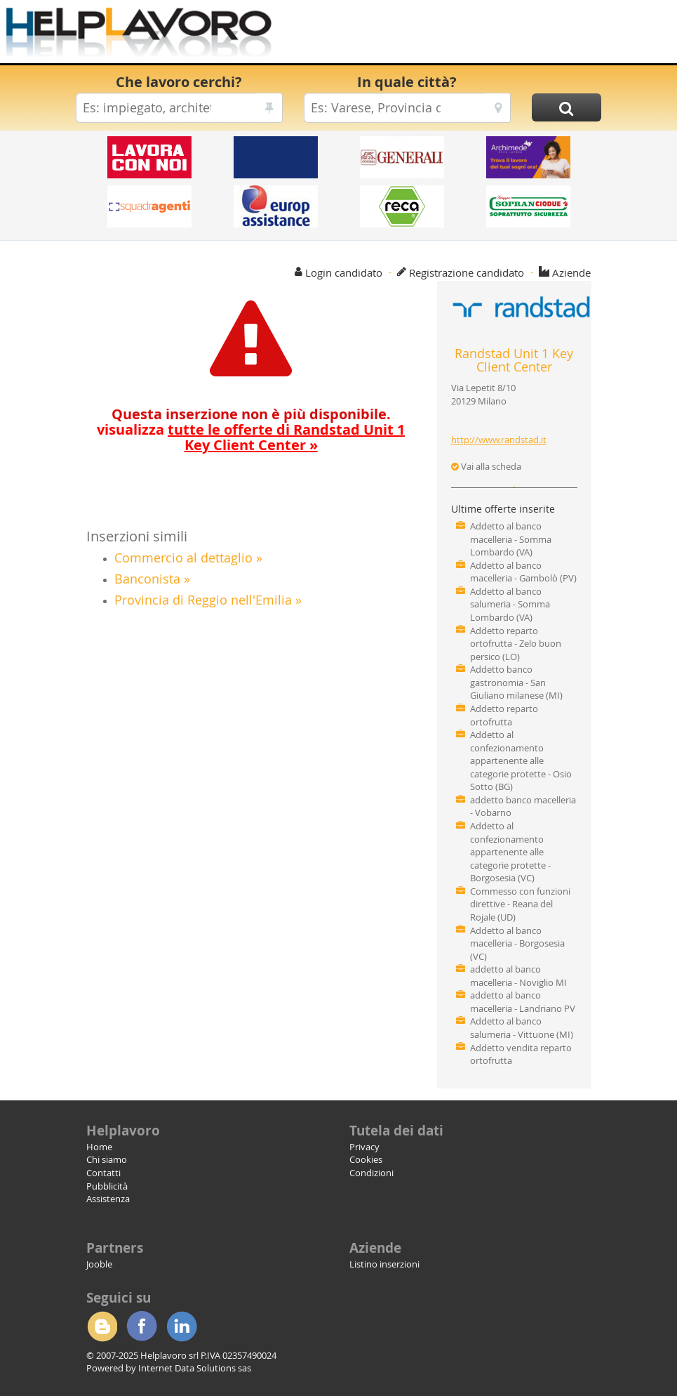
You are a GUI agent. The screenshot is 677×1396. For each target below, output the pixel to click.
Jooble (99, 1264)
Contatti (103, 1172)
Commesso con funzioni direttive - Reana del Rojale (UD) (520, 904)
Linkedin (181, 1326)
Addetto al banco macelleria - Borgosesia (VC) (517, 943)
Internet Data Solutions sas (194, 1368)
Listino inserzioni (384, 1264)
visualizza (251, 437)
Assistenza (108, 1198)
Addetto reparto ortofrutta (504, 715)
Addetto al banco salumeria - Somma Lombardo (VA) (510, 604)
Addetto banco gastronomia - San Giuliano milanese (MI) (516, 682)
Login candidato (343, 272)
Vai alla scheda (486, 466)
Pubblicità (107, 1186)
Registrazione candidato (466, 272)
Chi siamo (106, 1159)
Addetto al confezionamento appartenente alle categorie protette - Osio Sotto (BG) (521, 760)
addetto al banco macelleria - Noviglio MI (518, 976)
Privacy (364, 1146)
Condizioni (371, 1172)
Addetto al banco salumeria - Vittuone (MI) (521, 1028)
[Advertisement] (467, 35)
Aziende (571, 272)
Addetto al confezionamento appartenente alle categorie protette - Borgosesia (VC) (510, 851)
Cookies (365, 1159)
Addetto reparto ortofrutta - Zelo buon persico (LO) (515, 643)
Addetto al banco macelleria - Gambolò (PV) (523, 572)
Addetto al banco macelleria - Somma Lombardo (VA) (510, 539)
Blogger (101, 1326)
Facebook (141, 1326)
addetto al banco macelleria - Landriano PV (522, 1002)
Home (99, 1146)
